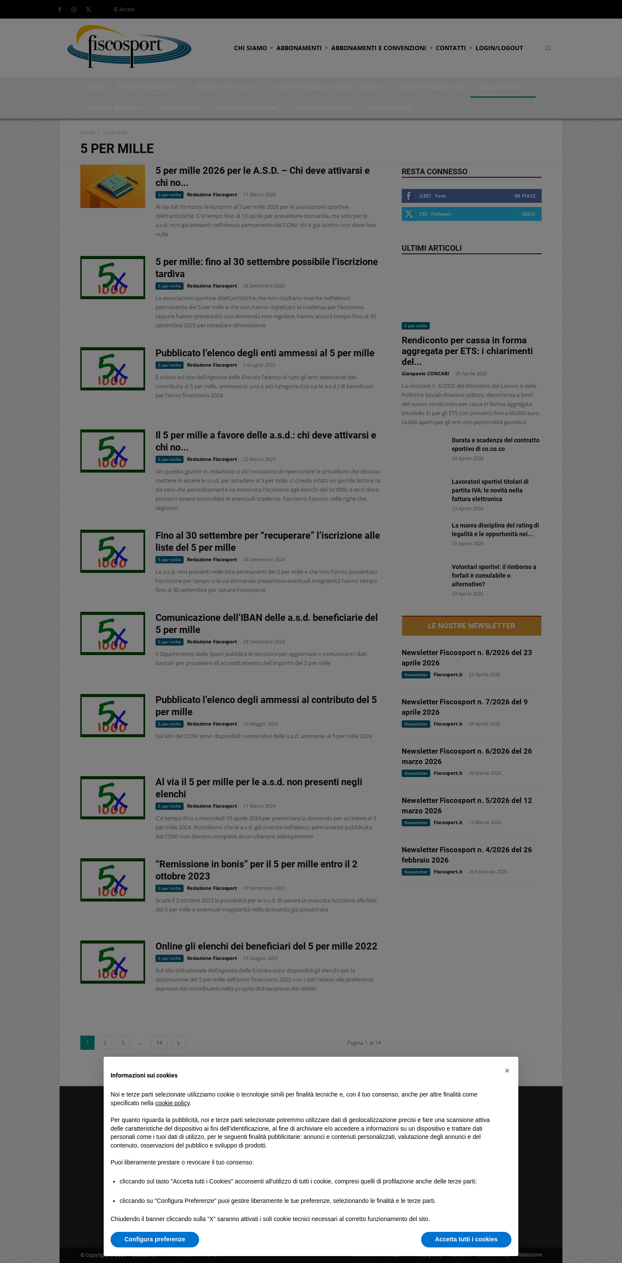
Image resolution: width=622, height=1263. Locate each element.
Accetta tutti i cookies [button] (466, 1239)
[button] (507, 1071)
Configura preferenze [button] (154, 1239)
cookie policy (173, 1103)
